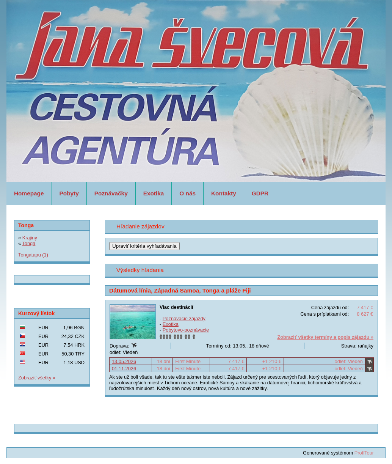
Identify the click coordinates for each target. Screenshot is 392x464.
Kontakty (223, 193)
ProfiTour (364, 453)
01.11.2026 (124, 368)
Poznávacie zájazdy (184, 318)
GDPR (260, 193)
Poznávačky (111, 193)
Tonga (28, 243)
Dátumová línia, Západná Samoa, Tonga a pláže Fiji (180, 290)
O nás (187, 193)
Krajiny (29, 238)
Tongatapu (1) (33, 255)
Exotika (153, 193)
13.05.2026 (124, 361)
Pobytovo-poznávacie (186, 330)
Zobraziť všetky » (36, 378)
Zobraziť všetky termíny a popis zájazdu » (325, 337)
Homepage (29, 193)
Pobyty (69, 193)
